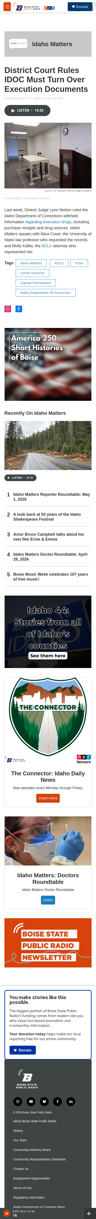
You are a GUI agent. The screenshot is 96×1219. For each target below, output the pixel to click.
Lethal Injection (32, 273)
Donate (82, 7)
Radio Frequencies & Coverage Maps (39, 1207)
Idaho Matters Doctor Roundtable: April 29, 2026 (50, 556)
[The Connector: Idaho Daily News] (48, 720)
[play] (7, 1213)
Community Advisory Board (32, 1150)
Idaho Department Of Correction (45, 292)
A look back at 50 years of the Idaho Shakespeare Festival (47, 517)
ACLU (47, 246)
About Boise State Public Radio (34, 1121)
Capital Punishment (35, 283)
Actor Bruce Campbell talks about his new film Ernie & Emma (48, 536)
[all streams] (90, 1213)
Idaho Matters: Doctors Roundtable (48, 878)
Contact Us (21, 1169)
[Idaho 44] (48, 632)
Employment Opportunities (31, 1178)
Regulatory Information (29, 1197)
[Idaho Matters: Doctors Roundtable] (48, 840)
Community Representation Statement (39, 1159)
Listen (48, 899)
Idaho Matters (52, 44)
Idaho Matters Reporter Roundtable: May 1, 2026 (51, 497)
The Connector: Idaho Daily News (48, 776)
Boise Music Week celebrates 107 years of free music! (50, 576)
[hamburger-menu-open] (7, 6)
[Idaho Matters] (18, 44)
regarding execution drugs (48, 222)
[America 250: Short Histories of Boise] (48, 364)
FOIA (79, 263)
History (18, 1130)
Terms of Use (22, 1188)
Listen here (47, 798)
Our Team (20, 1140)
